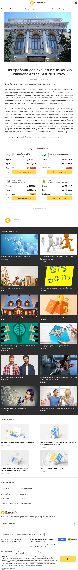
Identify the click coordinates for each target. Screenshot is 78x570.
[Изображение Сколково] (72, 543)
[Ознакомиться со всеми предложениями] (39, 208)
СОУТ (40, 534)
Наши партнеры (25, 503)
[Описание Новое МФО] (8, 198)
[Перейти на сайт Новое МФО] (24, 198)
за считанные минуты (52, 137)
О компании (24, 494)
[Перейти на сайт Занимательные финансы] (59, 172)
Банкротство (5, 498)
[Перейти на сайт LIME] (59, 198)
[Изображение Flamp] (62, 543)
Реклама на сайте (7, 534)
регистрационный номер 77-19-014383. (12, 554)
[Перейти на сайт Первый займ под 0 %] (24, 172)
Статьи (22, 498)
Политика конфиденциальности (26, 534)
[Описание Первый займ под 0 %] (8, 172)
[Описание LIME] (44, 198)
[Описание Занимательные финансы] (44, 172)
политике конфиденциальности (39, 562)
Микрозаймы (5, 494)
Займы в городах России (9, 503)
